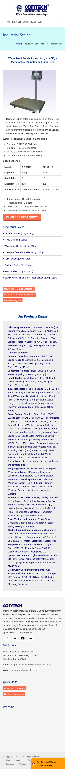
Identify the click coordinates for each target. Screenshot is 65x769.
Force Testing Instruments (22, 519)
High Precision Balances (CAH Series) (27, 334)
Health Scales (15, 378)
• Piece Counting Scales (15, 239)
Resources (9, 764)
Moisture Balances (18, 352)
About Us (19, 760)
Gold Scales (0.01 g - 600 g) (30, 363)
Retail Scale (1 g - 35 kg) (43, 370)
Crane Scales (15, 414)
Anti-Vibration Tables (32, 515)
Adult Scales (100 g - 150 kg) (39, 378)
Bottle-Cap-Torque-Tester (40, 522)
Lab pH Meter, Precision (27, 533)
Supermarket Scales (18, 370)
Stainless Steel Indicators (20, 475)
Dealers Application (14, 694)
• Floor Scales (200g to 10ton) (18, 271)
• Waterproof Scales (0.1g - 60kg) (19, 246)
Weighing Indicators (18, 468)
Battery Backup (25, 508)
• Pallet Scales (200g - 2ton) (17, 258)
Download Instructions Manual (19, 294)
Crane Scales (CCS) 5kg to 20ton (32, 428)
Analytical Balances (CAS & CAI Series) (36, 331)
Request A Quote (12, 300)
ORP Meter (48, 537)
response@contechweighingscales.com (31, 664)
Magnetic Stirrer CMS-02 (37, 548)
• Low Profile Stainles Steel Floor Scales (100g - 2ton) (30, 277)
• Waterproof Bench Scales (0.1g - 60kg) (23, 252)
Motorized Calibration (28, 512)
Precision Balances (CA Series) (32, 341)
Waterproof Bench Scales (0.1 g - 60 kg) (35, 396)
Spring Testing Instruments (21, 526)
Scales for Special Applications (24, 479)
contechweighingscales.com (24, 670)
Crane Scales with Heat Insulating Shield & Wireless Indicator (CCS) (31, 454)
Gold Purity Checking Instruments (26, 569)
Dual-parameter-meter (19, 541)
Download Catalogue (14, 688)
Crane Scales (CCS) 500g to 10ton (39, 421)
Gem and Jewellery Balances (23, 356)
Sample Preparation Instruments (25, 544)
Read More (26, 632)
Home (7, 760)
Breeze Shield (42, 508)
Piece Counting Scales (19, 392)
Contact (22, 764)
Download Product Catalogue (19, 289)
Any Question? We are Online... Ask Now (46, 764)
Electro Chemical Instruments (24, 530)
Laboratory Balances (19, 327)
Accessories (50, 541)
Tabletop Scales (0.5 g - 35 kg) (42, 389)
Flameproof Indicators (40, 472)
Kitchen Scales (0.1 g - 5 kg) (22, 381)
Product (18, 44)
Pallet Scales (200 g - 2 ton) (22, 399)
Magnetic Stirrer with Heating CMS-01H (27, 551)
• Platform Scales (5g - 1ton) (17, 265)
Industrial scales (16, 389)
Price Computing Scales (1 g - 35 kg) (26, 374)
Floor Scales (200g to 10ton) (39, 403)
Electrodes (37, 541)
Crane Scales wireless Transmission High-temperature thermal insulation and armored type (33, 461)
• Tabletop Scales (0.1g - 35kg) (18, 233)
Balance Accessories (19, 497)
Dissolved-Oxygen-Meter (28, 537)
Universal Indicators (41, 468)
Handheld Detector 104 (30, 580)
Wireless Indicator (44, 475)
